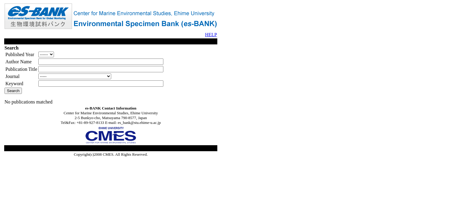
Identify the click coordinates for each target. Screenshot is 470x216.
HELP (211, 34)
